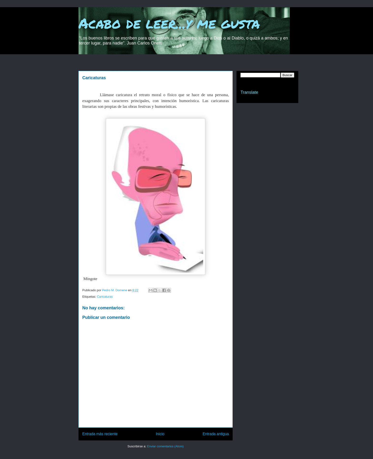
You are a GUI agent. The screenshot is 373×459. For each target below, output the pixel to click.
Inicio (160, 434)
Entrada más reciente (100, 434)
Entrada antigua (216, 434)
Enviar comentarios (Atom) (165, 446)
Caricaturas (105, 296)
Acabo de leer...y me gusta (169, 23)
